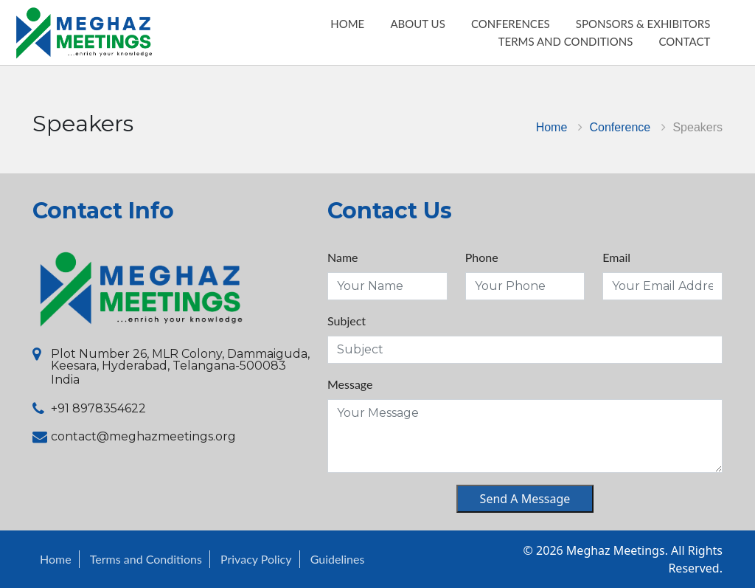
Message (350, 384)
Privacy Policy (256, 559)
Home (552, 127)
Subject (346, 321)
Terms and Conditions (577, 49)
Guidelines (337, 559)
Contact (697, 49)
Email (616, 257)
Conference (620, 127)
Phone (481, 257)
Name (342, 257)
